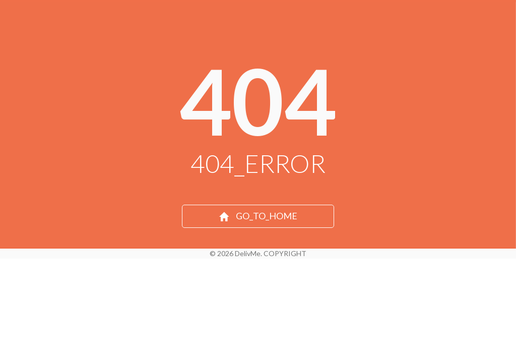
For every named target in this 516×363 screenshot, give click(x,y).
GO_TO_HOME (258, 216)
